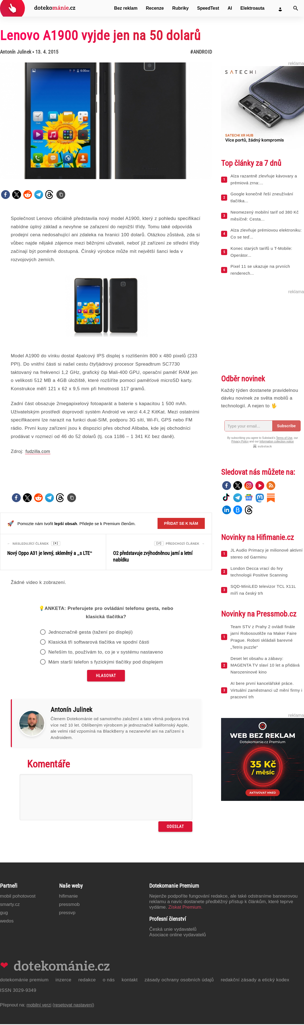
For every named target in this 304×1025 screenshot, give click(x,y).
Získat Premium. (185, 908)
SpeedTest (208, 8)
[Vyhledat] (295, 8)
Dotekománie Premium (24, 980)
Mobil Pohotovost (18, 897)
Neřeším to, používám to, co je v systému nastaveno (105, 653)
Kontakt (130, 980)
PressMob (69, 905)
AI (229, 8)
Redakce (87, 980)
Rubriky (180, 8)
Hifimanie (68, 897)
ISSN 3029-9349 (18, 991)
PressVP (67, 913)
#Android (201, 52)
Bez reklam (126, 8)
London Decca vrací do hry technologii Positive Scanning (259, 572)
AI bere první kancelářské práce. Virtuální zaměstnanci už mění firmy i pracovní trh (266, 690)
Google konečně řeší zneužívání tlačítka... (261, 197)
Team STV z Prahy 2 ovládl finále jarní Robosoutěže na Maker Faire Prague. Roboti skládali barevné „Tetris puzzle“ (263, 636)
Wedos (7, 921)
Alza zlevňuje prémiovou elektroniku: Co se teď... (266, 233)
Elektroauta (252, 8)
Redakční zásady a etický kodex (255, 980)
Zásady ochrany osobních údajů (179, 980)
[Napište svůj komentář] (106, 798)
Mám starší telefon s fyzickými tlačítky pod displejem (105, 662)
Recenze (155, 8)
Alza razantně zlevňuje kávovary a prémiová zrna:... (263, 179)
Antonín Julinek (15, 52)
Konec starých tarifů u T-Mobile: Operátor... (261, 252)
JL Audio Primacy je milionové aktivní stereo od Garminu (266, 553)
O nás (109, 980)
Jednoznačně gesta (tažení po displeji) (90, 633)
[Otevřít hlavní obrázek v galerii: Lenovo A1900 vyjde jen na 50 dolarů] (106, 120)
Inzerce (64, 980)
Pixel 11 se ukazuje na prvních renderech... (260, 270)
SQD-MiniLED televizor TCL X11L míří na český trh (263, 590)
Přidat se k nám (181, 523)
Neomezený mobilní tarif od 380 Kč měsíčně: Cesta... (264, 215)
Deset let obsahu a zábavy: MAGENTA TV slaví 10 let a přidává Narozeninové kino (265, 665)
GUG (4, 913)
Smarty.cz (10, 905)
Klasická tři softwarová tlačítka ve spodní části (98, 643)
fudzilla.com (37, 451)
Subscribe (286, 426)
